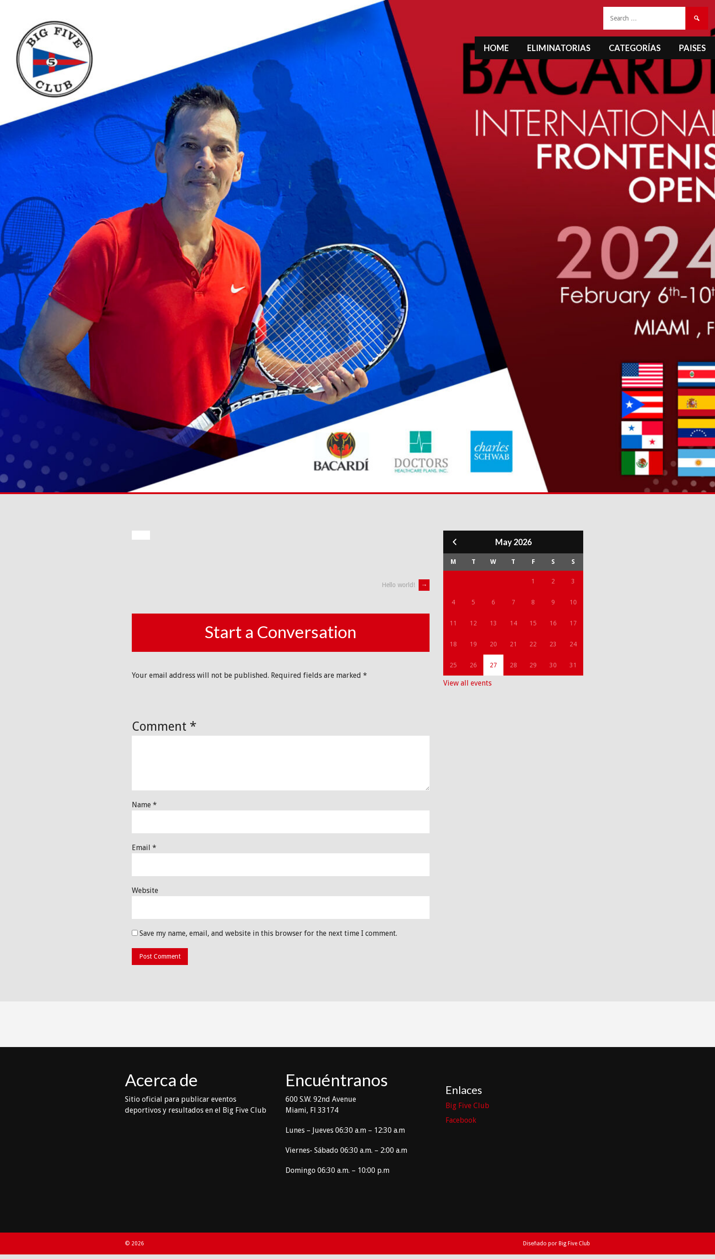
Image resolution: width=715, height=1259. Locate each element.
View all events (467, 683)
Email (144, 847)
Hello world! (406, 584)
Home (496, 48)
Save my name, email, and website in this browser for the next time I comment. (268, 933)
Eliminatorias (559, 48)
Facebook (461, 1120)
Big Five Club (467, 1105)
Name (144, 804)
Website (145, 890)
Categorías (635, 48)
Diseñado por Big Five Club (556, 1243)
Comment (164, 726)
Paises (692, 48)
